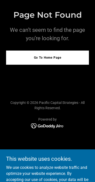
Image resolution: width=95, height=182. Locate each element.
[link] (47, 125)
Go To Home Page (47, 57)
